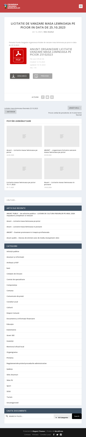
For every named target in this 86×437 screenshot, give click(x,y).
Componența (12, 285)
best (8, 268)
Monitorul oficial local (15, 347)
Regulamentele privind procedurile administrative (26, 363)
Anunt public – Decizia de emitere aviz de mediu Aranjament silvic (33, 238)
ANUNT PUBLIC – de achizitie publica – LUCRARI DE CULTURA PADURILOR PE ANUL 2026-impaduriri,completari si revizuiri (41, 214)
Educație (10, 324)
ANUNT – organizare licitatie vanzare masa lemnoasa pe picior (60, 151)
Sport (9, 386)
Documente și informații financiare (21, 319)
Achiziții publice (13, 251)
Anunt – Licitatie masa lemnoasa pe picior (22, 151)
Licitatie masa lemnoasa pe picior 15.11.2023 (21, 183)
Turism (9, 397)
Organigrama (12, 352)
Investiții (10, 341)
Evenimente (11, 330)
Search (76, 416)
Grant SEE (11, 335)
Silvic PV (10, 380)
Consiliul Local (12, 302)
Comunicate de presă (15, 296)
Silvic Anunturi (49, 32)
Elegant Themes (39, 431)
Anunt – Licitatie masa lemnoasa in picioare (59, 183)
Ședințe (10, 369)
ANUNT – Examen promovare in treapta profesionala (28, 232)
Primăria (10, 358)
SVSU (9, 391)
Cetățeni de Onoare (14, 274)
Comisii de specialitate (16, 279)
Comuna (10, 291)
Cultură (10, 307)
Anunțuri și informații (15, 257)
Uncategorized (12, 403)
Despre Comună (13, 313)
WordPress (59, 431)
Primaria (35, 434)
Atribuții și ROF (13, 262)
